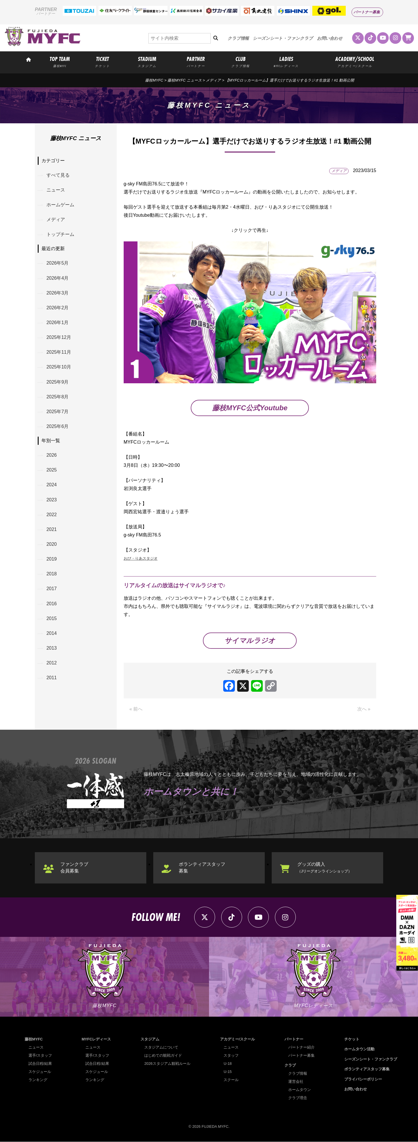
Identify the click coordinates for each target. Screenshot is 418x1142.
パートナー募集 (367, 12)
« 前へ (136, 709)
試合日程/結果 (40, 1063)
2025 (51, 470)
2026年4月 (57, 278)
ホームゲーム (60, 204)
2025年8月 (57, 396)
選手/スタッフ (40, 1055)
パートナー (293, 1039)
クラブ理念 (297, 1098)
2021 (51, 529)
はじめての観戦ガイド (163, 1055)
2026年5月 (57, 263)
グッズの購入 (324, 867)
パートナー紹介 (301, 1047)
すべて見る (58, 175)
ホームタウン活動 (359, 1049)
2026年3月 (57, 292)
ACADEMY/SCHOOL (355, 61)
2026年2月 (57, 307)
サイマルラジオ (249, 641)
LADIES (286, 61)
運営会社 (295, 1082)
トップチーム (60, 234)
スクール (231, 1080)
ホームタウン (299, 1090)
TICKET (102, 61)
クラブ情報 (238, 38)
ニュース (55, 189)
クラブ (290, 1065)
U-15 (228, 1071)
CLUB (240, 61)
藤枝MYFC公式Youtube (249, 408)
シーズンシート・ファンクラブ (283, 38)
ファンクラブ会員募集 (74, 867)
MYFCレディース (96, 1039)
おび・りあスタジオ (144, 558)
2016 (51, 603)
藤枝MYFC (154, 80)
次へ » (363, 709)
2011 (51, 678)
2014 (51, 633)
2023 (51, 500)
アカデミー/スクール (237, 1039)
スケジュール (39, 1071)
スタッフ (231, 1055)
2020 (51, 544)
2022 (51, 514)
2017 (51, 589)
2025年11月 (58, 352)
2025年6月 (57, 426)
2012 (51, 663)
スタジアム (149, 1039)
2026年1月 (57, 322)
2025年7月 (57, 411)
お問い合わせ (330, 38)
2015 (51, 618)
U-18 (228, 1063)
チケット (351, 1039)
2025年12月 (58, 337)
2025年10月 (58, 367)
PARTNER (196, 61)
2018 (51, 574)
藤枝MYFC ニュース (184, 80)
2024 (51, 485)
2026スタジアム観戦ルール (167, 1063)
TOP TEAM (59, 61)
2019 (51, 559)
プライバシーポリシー (363, 1079)
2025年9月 (57, 382)
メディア (213, 80)
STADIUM (146, 61)
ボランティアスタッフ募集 (202, 867)
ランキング (37, 1080)
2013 (51, 648)
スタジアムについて (161, 1047)
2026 (51, 455)
